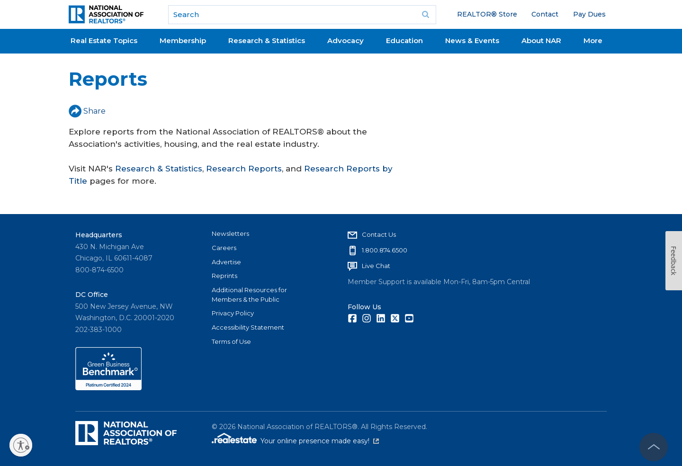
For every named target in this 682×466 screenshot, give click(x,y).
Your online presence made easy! (319, 441)
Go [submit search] (425, 14)
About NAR (541, 40)
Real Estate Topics (104, 40)
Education (404, 40)
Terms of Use (231, 341)
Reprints (224, 275)
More (592, 40)
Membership (183, 40)
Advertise (226, 262)
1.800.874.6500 (384, 250)
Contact (544, 14)
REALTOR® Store (487, 14)
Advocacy (345, 40)
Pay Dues (589, 14)
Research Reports (244, 168)
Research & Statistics (266, 40)
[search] (302, 14)
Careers (224, 247)
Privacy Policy (233, 313)
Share (87, 111)
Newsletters (230, 233)
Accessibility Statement (248, 327)
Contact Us (379, 234)
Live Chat (376, 265)
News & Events (472, 40)
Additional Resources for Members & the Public (249, 294)
